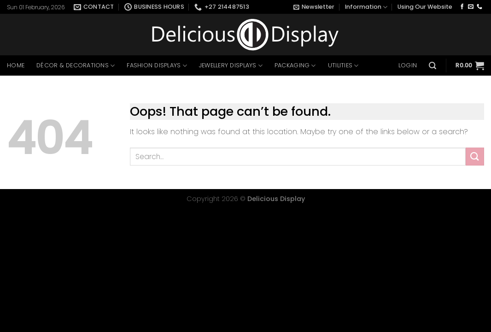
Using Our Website (424, 7)
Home (15, 65)
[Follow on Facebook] (462, 7)
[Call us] (479, 7)
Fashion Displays (157, 65)
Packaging (295, 65)
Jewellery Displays (231, 65)
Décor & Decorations (75, 65)
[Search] (432, 66)
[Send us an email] (470, 7)
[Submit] (475, 157)
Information (366, 7)
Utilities (343, 65)
